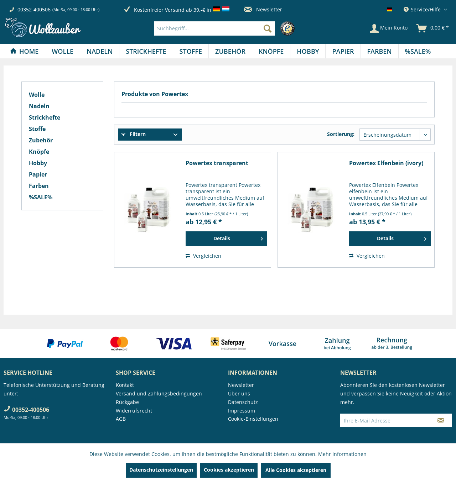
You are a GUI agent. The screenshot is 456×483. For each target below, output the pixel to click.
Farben (39, 186)
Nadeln (39, 106)
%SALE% (40, 197)
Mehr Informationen (342, 454)
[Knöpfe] (271, 51)
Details (238, 237)
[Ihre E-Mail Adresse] (385, 420)
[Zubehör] (230, 51)
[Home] (24, 51)
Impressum (241, 410)
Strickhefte (44, 117)
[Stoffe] (190, 51)
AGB (121, 418)
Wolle (37, 95)
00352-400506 (34, 9)
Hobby (38, 163)
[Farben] (379, 51)
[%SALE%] (418, 51)
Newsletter (263, 9)
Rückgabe (127, 402)
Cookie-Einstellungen (253, 418)
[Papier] (343, 51)
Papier (38, 174)
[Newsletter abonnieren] (441, 420)
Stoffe (37, 129)
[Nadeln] (99, 51)
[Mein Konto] (389, 28)
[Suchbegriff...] (214, 28)
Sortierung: (340, 134)
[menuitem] (226, 28)
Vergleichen (203, 255)
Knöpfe (39, 152)
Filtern (133, 134)
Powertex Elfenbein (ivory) (386, 163)
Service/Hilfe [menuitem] (423, 9)
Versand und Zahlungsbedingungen (159, 393)
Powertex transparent (217, 163)
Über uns (239, 393)
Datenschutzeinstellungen (161, 469)
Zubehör (41, 140)
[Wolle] (62, 51)
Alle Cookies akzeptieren (295, 470)
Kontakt (125, 385)
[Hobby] (307, 51)
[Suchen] (267, 28)
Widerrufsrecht (134, 410)
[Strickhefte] (145, 51)
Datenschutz (243, 402)
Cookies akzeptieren (229, 469)
